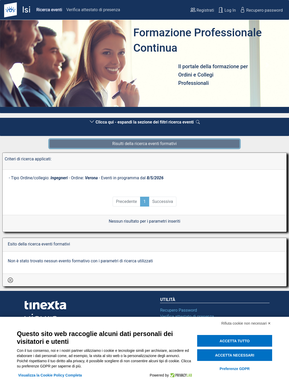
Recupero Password (178, 310)
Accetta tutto (235, 341)
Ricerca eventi (49, 9)
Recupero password (261, 10)
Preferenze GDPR (234, 369)
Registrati (202, 10)
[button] (21, 65)
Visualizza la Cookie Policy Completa (50, 375)
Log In (227, 10)
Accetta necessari (234, 355)
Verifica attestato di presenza (93, 9)
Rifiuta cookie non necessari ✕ (246, 323)
